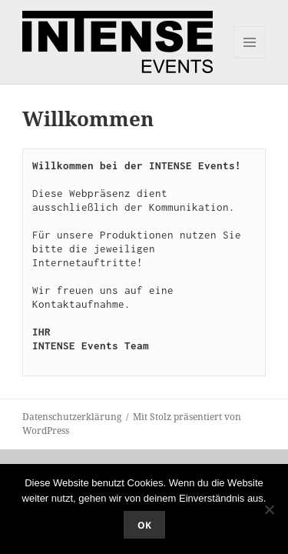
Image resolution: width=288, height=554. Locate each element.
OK (144, 525)
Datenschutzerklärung (71, 416)
